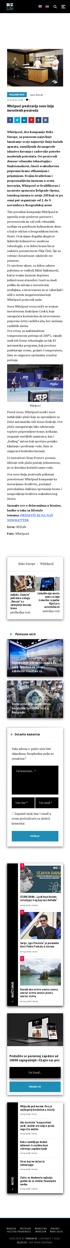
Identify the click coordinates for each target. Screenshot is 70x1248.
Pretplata (25, 1228)
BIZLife (39, 94)
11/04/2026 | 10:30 (28, 1152)
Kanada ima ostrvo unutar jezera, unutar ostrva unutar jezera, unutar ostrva (39, 993)
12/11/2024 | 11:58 (15, 99)
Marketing (41, 1228)
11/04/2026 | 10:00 (29, 1169)
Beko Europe (26, 564)
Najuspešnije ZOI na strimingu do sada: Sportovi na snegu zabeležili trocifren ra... (34, 666)
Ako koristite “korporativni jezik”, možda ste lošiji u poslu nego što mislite (37, 1126)
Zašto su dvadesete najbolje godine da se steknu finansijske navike (38, 1181)
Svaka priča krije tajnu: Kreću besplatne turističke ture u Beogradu (31, 708)
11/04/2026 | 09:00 (29, 905)
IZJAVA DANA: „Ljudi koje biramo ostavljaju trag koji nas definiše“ (38, 898)
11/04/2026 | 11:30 (28, 1113)
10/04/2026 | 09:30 (29, 1001)
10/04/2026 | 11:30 (28, 951)
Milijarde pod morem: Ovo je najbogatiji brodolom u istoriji (37, 1107)
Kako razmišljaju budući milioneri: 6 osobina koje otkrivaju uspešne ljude (34, 1145)
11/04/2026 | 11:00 (28, 1133)
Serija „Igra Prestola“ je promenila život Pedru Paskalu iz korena (39, 944)
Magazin (11, 1228)
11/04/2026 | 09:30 (29, 1188)
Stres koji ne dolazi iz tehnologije (32, 1163)
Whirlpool (47, 564)
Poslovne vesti (17, 94)
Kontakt (55, 1228)
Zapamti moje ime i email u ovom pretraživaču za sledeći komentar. (31, 818)
